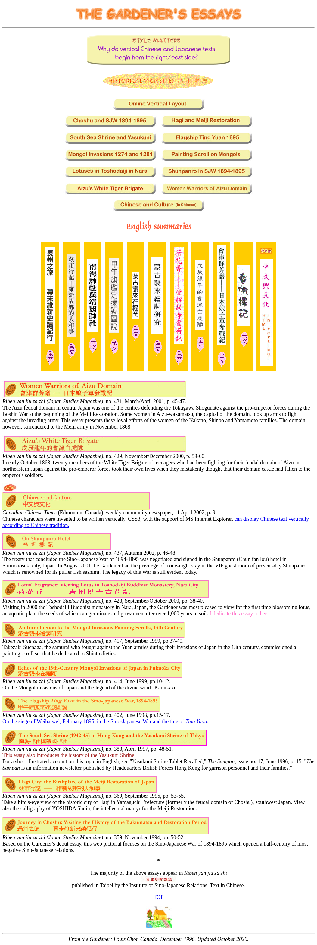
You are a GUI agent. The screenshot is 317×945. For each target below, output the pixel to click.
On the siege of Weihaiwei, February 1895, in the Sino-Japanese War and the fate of (104, 721)
